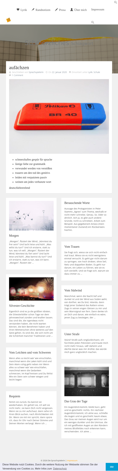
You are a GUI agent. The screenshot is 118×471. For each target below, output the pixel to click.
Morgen (14, 235)
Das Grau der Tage (75, 401)
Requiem (14, 396)
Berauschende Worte (77, 203)
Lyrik (21, 9)
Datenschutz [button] (60, 468)
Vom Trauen (71, 246)
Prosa (60, 9)
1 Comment (17, 75)
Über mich (78, 9)
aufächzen (19, 67)
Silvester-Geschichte (21, 305)
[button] (115, 3)
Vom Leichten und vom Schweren (30, 352)
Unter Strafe (71, 334)
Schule (97, 72)
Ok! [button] (112, 467)
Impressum (97, 9)
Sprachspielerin (36, 72)
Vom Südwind (73, 290)
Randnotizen (40, 9)
